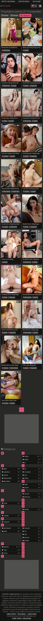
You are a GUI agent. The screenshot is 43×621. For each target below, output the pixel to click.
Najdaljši (14, 15)
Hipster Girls (23, 1)
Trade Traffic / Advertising (21, 618)
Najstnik (33, 86)
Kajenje (12, 297)
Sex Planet (37, 1)
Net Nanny (22, 614)
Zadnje (5, 15)
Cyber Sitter (32, 614)
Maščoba (6, 50)
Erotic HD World (8, 1)
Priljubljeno (25, 15)
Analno (5, 156)
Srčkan (26, 191)
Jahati (25, 50)
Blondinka (6, 191)
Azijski (5, 227)
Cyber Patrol (11, 614)
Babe (4, 121)
